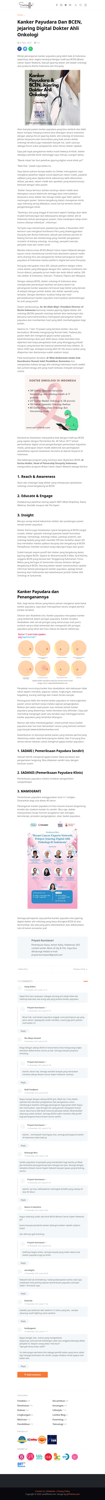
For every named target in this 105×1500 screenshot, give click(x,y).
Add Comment (32, 1374)
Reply (23, 1031)
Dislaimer (51, 1491)
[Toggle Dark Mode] (76, 5)
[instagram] (61, 5)
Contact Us (40, 1491)
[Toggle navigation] (85, 5)
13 (36, 42)
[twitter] (65, 5)
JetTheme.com (73, 1494)
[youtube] (70, 5)
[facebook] (57, 5)
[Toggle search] (80, 4)
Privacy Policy (63, 1491)
